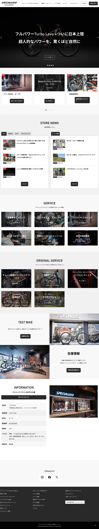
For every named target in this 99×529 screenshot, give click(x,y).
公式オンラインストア (71, 496)
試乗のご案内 (3, 493)
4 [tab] (51, 65)
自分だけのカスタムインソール (8, 502)
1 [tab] (45, 65)
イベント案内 (36, 496)
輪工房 (11, 444)
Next (97, 37)
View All (24, 184)
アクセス (84, 3)
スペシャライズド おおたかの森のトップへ (49, 524)
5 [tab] (53, 65)
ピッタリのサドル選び (5, 499)
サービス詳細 (36, 493)
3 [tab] (49, 65)
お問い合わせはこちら (23, 397)
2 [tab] (47, 65)
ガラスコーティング (5, 505)
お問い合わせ (93, 3)
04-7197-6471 (13, 423)
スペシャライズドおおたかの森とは (9, 490)
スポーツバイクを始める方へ (40, 490)
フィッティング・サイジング (7, 496)
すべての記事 (36, 502)
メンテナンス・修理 (5, 511)
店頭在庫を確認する (73, 370)
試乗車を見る (25, 336)
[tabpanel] (49, 37)
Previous (2, 37)
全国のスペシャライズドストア (73, 490)
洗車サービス (3, 508)
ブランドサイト (69, 493)
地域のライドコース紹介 (39, 499)
